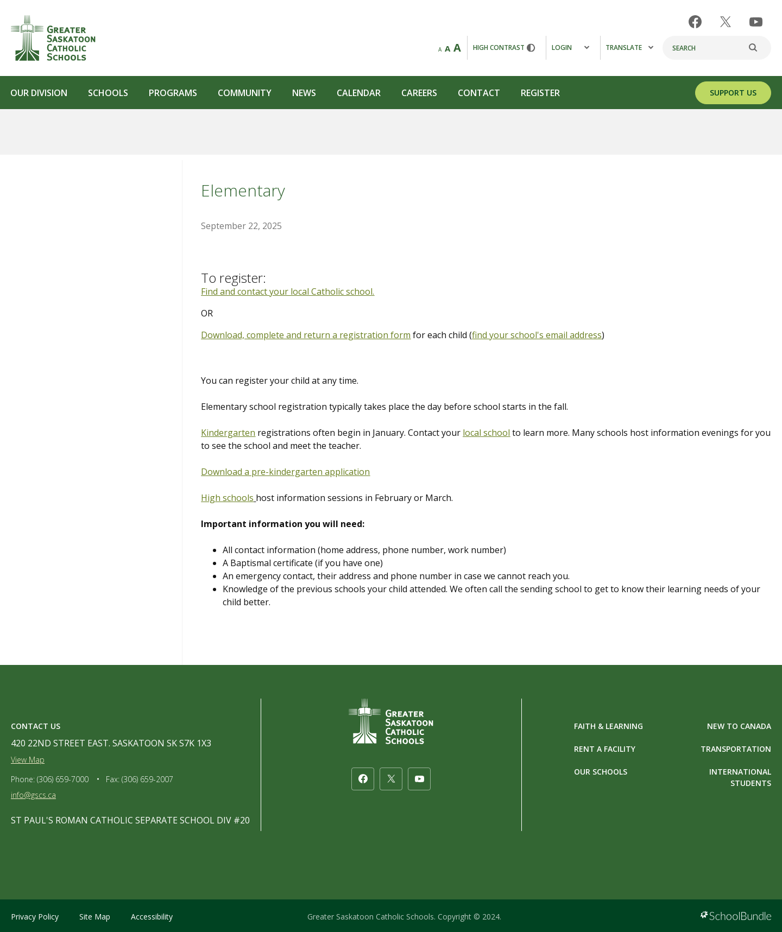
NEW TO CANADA (739, 726)
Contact (479, 93)
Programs (173, 93)
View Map (28, 760)
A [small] (440, 49)
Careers (419, 93)
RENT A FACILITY (604, 749)
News (304, 93)
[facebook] (695, 21)
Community (245, 93)
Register (540, 93)
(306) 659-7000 (63, 779)
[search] (758, 47)
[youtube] (755, 22)
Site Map (94, 916)
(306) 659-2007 (147, 779)
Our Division (38, 93)
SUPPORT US (733, 92)
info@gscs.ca (33, 795)
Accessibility (152, 916)
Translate (629, 47)
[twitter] (725, 21)
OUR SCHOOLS (600, 771)
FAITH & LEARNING (608, 726)
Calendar (359, 93)
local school (486, 433)
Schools (108, 93)
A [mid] (447, 48)
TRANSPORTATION (736, 749)
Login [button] (570, 47)
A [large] (457, 47)
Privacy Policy (35, 916)
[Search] (717, 48)
